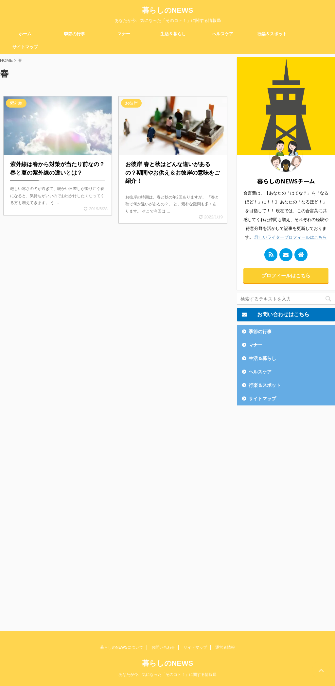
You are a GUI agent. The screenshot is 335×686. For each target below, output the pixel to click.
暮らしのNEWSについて (121, 647)
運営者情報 (225, 647)
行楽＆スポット (272, 33)
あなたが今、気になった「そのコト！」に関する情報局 (167, 674)
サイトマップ (25, 46)
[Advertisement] (286, 513)
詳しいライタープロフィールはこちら (291, 237)
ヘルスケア (222, 33)
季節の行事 (74, 33)
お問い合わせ (163, 647)
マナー (123, 33)
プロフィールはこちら (285, 275)
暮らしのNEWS (167, 10)
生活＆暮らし (173, 33)
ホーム (25, 33)
